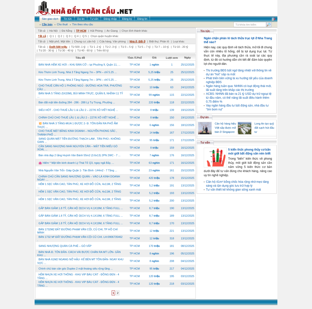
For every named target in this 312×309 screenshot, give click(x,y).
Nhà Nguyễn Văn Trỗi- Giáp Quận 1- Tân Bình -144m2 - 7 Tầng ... (78, 170)
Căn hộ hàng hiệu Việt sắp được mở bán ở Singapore (225, 127)
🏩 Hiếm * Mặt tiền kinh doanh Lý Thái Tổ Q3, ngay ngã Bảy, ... (76, 162)
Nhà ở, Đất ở (137, 41)
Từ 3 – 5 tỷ (127, 46)
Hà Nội (53, 30)
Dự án (204, 117)
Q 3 (68, 36)
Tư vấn (205, 142)
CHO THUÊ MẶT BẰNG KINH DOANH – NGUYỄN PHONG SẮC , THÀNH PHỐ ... (77, 132)
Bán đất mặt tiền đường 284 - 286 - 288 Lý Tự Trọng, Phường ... (77, 102)
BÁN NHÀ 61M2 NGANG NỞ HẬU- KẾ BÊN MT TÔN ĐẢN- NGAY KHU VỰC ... (80, 261)
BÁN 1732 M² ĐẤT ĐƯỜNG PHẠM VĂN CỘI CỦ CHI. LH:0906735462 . (80, 238)
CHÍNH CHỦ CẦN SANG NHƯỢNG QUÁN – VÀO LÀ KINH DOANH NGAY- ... (78, 178)
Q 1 (51, 36)
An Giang (112, 30)
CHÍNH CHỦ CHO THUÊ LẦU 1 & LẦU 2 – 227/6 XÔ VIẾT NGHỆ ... (79, 117)
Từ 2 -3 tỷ (111, 46)
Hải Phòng (96, 30)
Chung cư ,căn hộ (85, 41)
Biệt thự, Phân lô (159, 41)
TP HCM (81, 30)
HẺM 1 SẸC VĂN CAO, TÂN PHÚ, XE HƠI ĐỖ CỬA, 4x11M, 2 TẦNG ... (79, 186)
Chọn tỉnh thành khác (134, 30)
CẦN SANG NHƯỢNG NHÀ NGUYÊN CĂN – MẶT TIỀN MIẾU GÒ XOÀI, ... (77, 148)
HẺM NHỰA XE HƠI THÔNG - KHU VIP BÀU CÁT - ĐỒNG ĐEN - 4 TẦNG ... (78, 276)
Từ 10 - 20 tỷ (180, 46)
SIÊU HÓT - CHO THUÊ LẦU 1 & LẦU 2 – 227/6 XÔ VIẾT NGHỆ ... (78, 109)
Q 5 (84, 36)
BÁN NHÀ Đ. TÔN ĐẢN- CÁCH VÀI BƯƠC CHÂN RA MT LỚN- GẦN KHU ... (79, 254)
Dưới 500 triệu (58, 46)
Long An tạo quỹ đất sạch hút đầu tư (264, 127)
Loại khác (178, 41)
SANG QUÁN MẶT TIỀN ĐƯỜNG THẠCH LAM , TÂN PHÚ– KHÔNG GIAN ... (79, 140)
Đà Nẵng (67, 30)
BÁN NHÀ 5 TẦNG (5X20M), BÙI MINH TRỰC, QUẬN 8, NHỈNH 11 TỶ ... (80, 95)
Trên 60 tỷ (103, 50)
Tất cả (41, 30)
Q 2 (60, 36)
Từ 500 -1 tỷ (78, 46)
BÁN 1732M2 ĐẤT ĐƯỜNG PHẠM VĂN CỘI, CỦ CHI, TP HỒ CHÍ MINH (77, 231)
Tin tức (205, 31)
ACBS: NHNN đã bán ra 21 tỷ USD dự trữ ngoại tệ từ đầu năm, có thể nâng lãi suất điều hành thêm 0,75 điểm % (239, 97)
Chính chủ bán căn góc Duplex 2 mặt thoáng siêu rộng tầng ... (76, 268)
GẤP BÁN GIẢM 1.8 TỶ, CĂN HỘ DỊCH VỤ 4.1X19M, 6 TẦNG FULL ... (81, 208)
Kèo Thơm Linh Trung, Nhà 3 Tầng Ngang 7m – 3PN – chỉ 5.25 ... (78, 72)
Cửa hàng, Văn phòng (112, 41)
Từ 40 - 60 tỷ (85, 50)
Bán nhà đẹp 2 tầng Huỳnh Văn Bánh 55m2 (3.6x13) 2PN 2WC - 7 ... (79, 155)
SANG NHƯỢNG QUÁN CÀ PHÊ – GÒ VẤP (65, 245)
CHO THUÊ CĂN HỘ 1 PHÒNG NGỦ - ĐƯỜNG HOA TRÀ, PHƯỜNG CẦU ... (79, 87)
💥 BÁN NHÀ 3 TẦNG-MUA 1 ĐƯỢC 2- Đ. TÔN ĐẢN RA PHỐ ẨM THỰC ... (77, 125)
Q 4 (76, 36)
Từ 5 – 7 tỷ (143, 46)
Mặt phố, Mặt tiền (59, 41)
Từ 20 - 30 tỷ (46, 50)
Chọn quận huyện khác (104, 36)
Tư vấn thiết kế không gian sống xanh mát (233, 189)
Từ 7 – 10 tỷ (161, 46)
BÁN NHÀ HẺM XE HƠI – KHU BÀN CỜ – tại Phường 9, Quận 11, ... (79, 64)
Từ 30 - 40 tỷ (65, 50)
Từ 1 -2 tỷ (95, 46)
